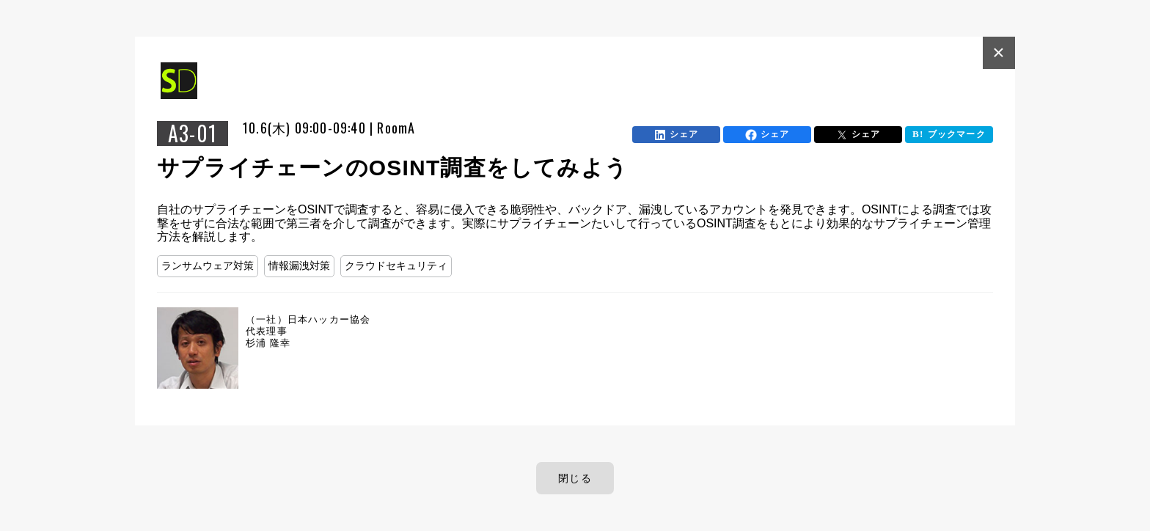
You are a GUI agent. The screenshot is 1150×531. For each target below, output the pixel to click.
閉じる (575, 478)
